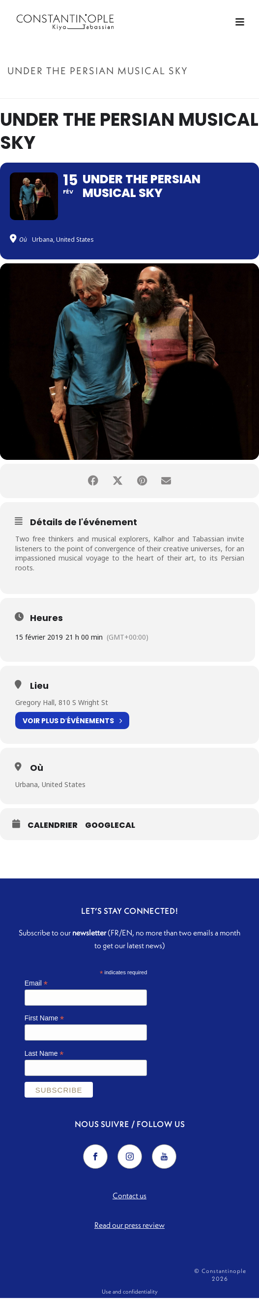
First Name (44, 1019)
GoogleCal (110, 826)
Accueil (81, 91)
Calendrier (53, 826)
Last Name (44, 1054)
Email (36, 984)
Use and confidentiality (130, 1292)
